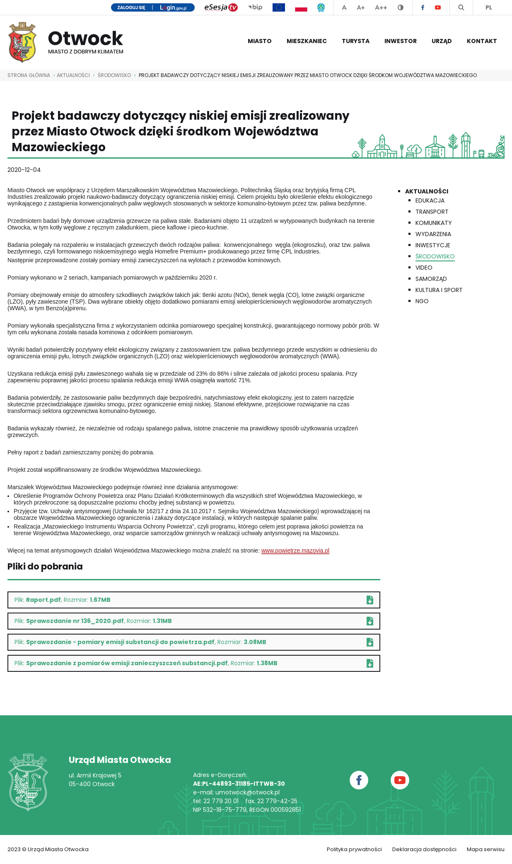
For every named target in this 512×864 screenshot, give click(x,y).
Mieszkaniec (307, 41)
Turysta (356, 41)
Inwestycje (432, 245)
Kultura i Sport (439, 290)
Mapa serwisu (486, 849)
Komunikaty (433, 223)
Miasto (260, 41)
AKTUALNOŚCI (73, 75)
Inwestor (400, 41)
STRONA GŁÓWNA (28, 75)
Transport (432, 212)
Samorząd (431, 279)
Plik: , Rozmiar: (193, 600)
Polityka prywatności (354, 849)
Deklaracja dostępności (424, 849)
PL (488, 7)
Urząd (442, 41)
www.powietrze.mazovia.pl (295, 550)
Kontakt (482, 41)
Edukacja (429, 200)
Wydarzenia (433, 234)
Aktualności (426, 191)
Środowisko (114, 75)
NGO (422, 301)
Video (423, 267)
